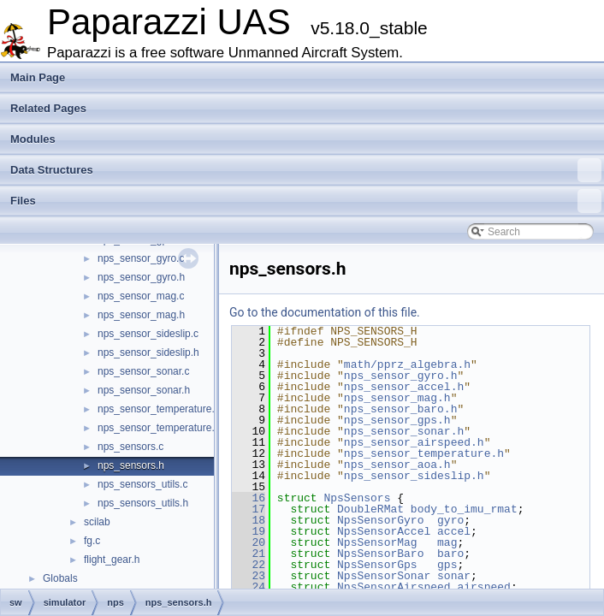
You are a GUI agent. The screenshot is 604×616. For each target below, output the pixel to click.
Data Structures (305, 170)
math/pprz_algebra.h (407, 364)
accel (454, 531)
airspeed (483, 587)
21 (248, 553)
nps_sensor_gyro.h (141, 277)
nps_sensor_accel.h (404, 386)
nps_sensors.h (131, 465)
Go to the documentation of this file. (324, 312)
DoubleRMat (370, 509)
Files (305, 201)
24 (248, 587)
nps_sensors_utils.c (142, 484)
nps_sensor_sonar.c (143, 371)
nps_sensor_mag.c (141, 296)
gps (447, 564)
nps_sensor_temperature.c (159, 409)
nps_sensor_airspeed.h (414, 442)
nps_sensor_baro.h (401, 409)
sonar (454, 575)
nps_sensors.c (130, 447)
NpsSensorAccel (383, 531)
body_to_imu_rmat (464, 509)
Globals (60, 578)
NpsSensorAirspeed (394, 587)
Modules (33, 139)
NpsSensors (356, 498)
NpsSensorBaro (380, 553)
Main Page (37, 77)
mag (447, 542)
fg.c (92, 541)
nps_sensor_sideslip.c (148, 334)
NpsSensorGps (377, 564)
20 (248, 542)
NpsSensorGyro (380, 520)
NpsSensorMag (377, 542)
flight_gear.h (111, 560)
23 (248, 575)
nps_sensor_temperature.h (159, 428)
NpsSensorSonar (383, 575)
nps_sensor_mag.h (141, 315)
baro (450, 553)
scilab (97, 522)
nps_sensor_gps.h (397, 420)
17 (248, 509)
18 (248, 520)
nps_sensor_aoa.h (397, 464)
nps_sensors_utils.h (143, 503)
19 (248, 531)
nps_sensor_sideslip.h (148, 352)
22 (248, 564)
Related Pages (48, 108)
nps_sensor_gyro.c (141, 258)
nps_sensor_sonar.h (144, 390)
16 (248, 498)
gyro (450, 520)
